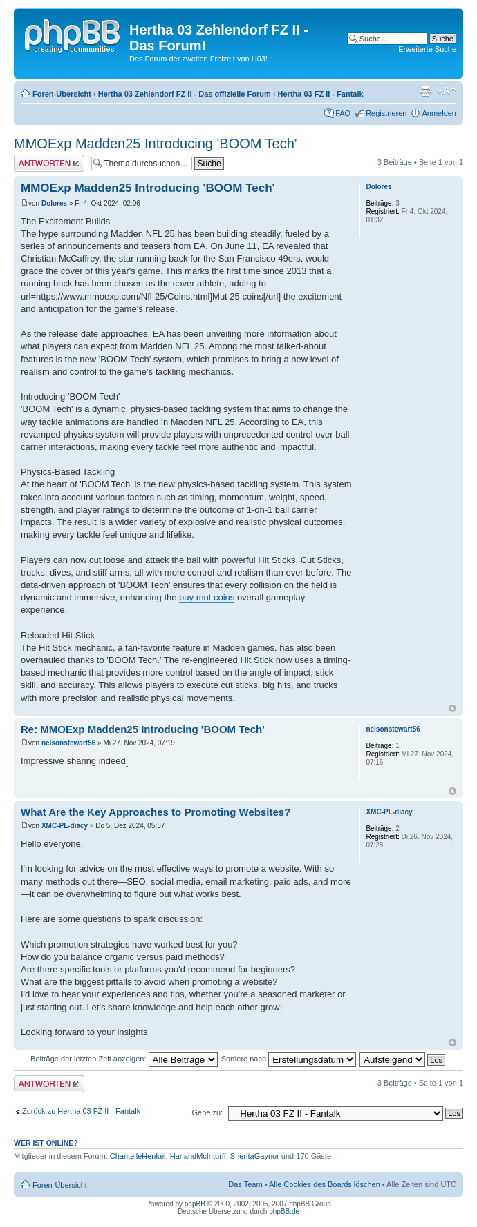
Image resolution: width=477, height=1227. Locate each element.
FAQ (342, 113)
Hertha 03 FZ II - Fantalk (321, 94)
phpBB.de (284, 1211)
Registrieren (386, 113)
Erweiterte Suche (427, 49)
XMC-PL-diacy (64, 826)
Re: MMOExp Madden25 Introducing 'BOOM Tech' (143, 729)
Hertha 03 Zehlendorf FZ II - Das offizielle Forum (184, 94)
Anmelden (439, 113)
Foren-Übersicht (61, 94)
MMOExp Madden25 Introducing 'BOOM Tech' (155, 143)
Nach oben (452, 708)
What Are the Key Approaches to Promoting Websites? (155, 812)
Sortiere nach (288, 1058)
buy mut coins (206, 597)
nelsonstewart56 (68, 743)
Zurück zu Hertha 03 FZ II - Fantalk (81, 1111)
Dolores (54, 203)
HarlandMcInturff (198, 1156)
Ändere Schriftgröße (446, 91)
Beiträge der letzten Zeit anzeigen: (124, 1058)
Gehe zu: (207, 1112)
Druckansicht (425, 91)
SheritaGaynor (254, 1156)
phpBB (195, 1204)
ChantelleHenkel (138, 1156)
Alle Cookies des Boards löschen (324, 1184)
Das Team (245, 1184)
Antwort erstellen (49, 163)
